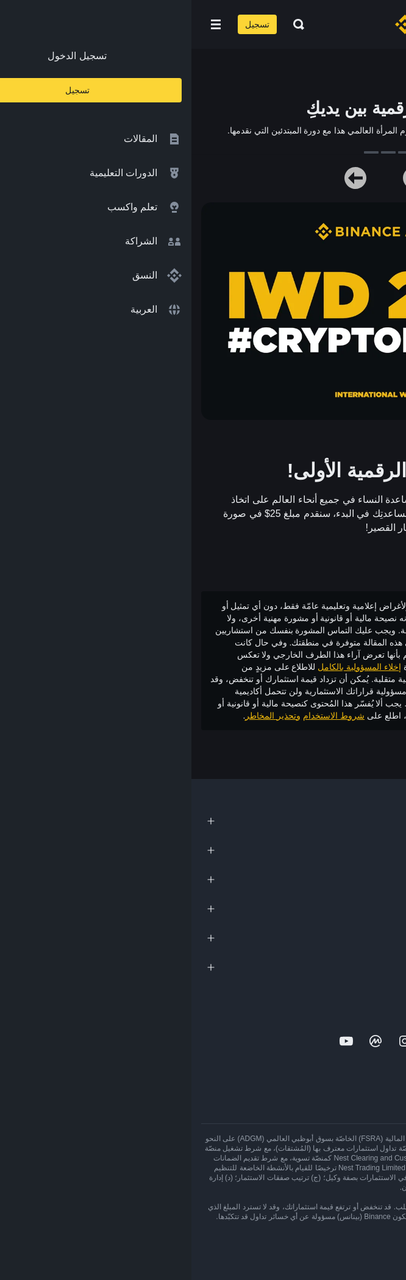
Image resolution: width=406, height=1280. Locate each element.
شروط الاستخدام (142, 715)
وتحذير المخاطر (81, 715)
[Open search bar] (104, 24)
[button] (24, 24)
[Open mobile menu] (24, 24)
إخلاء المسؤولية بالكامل (168, 667)
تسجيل (66, 24)
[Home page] (242, 24)
